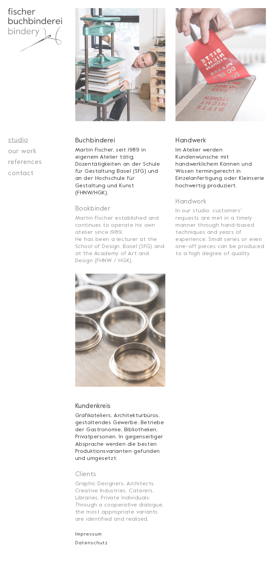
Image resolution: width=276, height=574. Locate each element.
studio (18, 139)
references (25, 161)
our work (22, 151)
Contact (21, 172)
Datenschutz (91, 542)
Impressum (88, 533)
